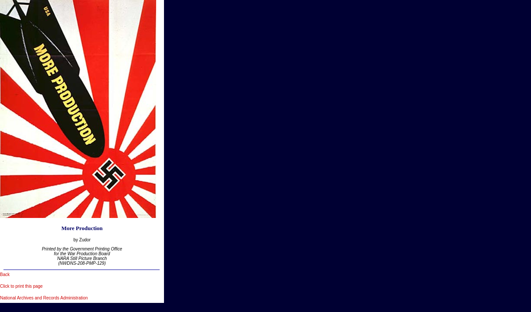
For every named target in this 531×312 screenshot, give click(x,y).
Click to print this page (21, 286)
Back (5, 274)
